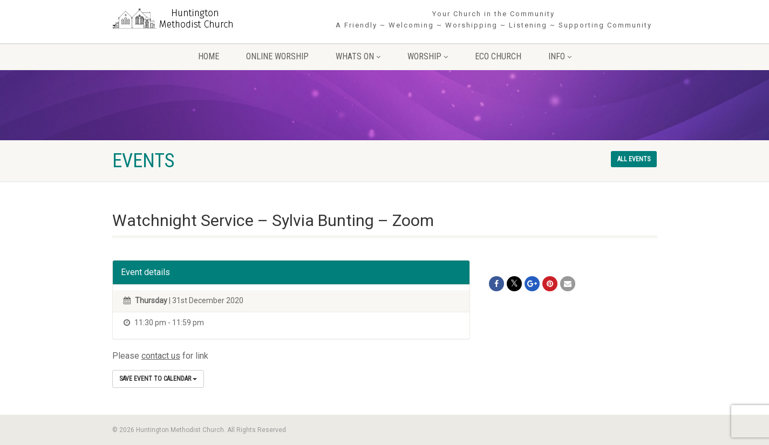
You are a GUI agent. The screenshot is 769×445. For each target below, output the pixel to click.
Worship (427, 56)
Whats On (358, 56)
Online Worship (277, 56)
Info (559, 56)
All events (633, 159)
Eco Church (498, 56)
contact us (160, 356)
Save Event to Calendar (158, 378)
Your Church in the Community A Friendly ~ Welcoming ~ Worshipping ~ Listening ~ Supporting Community (494, 19)
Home (208, 56)
